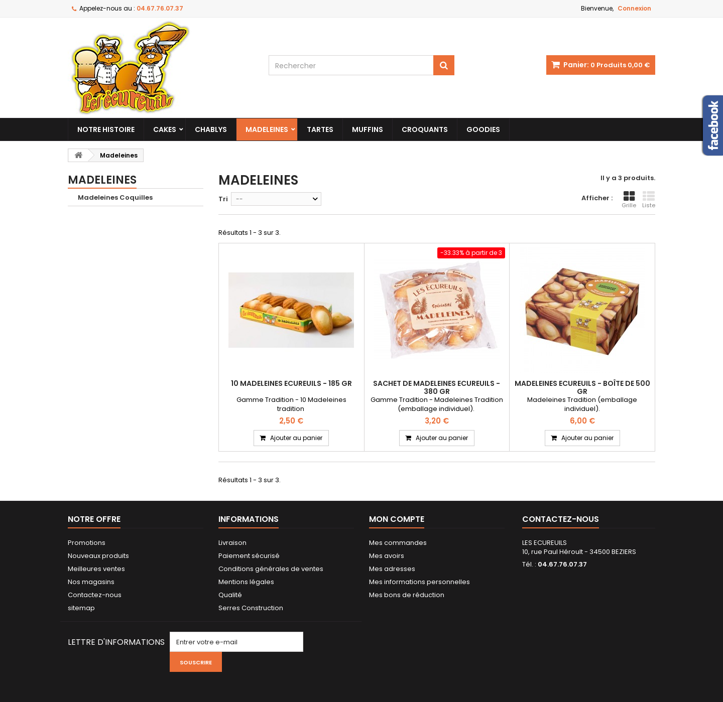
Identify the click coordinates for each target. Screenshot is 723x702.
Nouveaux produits (98, 555)
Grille (629, 199)
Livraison (232, 542)
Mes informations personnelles (419, 582)
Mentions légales (246, 582)
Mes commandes (398, 542)
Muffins (367, 129)
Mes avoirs (386, 555)
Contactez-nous (95, 595)
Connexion (634, 8)
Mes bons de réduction (406, 595)
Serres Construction (250, 608)
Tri (223, 199)
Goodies (483, 129)
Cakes (164, 129)
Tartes (320, 129)
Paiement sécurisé (249, 555)
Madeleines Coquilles (115, 197)
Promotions (86, 542)
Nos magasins (91, 582)
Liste (648, 199)
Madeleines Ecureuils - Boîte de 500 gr (582, 387)
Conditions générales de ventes (270, 569)
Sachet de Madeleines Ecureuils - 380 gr (436, 387)
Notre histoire (106, 129)
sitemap (81, 608)
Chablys (211, 129)
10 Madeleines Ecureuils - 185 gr (291, 383)
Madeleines (267, 129)
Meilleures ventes (96, 569)
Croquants (425, 129)
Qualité (230, 595)
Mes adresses (392, 569)
